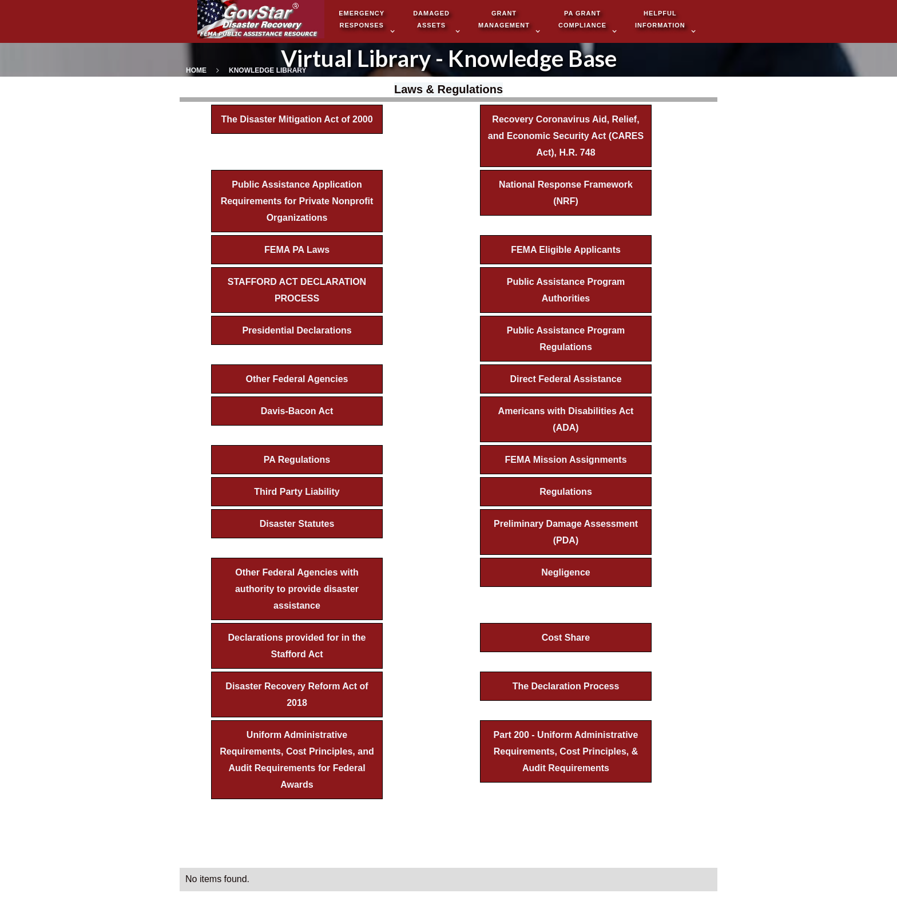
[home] (260, 20)
